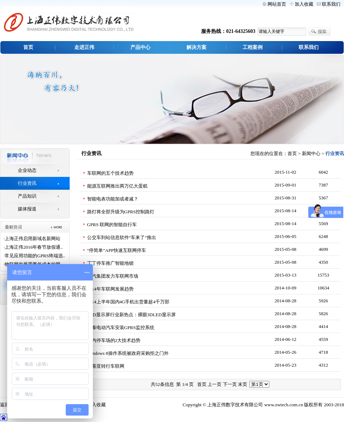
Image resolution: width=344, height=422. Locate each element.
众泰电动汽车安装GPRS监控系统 (121, 327)
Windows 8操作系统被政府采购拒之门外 (128, 353)
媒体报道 (27, 209)
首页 (292, 153)
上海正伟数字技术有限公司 (235, 404)
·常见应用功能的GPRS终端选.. (34, 255)
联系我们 (331, 4)
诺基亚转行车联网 (105, 366)
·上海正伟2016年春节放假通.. (33, 247)
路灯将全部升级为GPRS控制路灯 (121, 211)
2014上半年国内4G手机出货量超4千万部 (128, 301)
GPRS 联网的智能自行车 (112, 224)
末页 (242, 384)
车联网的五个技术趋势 (110, 173)
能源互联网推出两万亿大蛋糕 (117, 186)
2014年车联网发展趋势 (110, 289)
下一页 (230, 384)
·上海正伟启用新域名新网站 (32, 238)
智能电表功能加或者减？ (112, 199)
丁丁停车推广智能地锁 (110, 263)
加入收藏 (304, 4)
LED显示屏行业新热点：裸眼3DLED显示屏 (131, 314)
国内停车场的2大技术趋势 (114, 340)
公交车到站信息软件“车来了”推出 (121, 237)
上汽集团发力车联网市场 (112, 276)
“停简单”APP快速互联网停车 (116, 250)
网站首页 (277, 4)
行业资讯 (27, 183)
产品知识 (27, 196)
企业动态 (27, 170)
